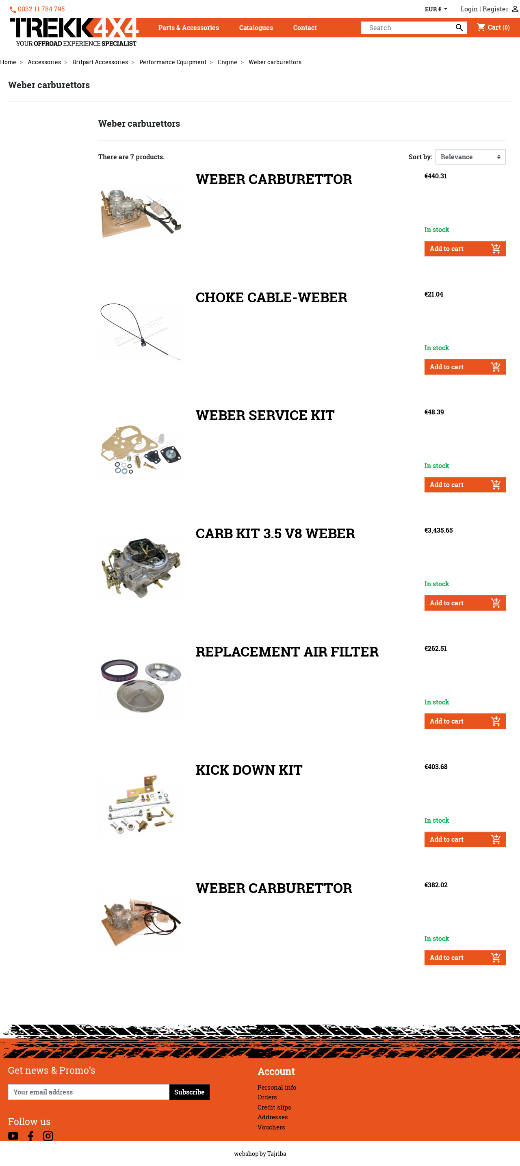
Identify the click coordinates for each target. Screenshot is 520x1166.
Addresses (273, 1117)
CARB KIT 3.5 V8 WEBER (275, 533)
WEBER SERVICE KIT (265, 415)
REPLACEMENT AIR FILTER (287, 651)
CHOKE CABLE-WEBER (271, 297)
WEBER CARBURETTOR (274, 179)
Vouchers (271, 1127)
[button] (188, 28)
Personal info (277, 1087)
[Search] (414, 28)
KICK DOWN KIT (249, 769)
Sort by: (420, 156)
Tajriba (276, 1153)
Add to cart (465, 249)
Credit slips (274, 1107)
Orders (267, 1097)
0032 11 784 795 (41, 8)
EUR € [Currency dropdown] (433, 9)
